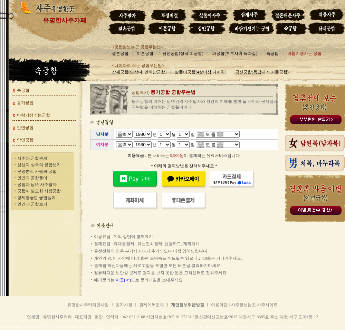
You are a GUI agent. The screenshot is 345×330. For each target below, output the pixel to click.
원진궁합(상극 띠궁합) (182, 53)
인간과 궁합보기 (32, 204)
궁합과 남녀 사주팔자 (37, 184)
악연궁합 (25, 140)
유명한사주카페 (64, 20)
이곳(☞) (123, 280)
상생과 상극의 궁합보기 (39, 164)
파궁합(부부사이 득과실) (234, 53)
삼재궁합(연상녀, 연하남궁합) (139, 72)
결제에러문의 (151, 304)
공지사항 (124, 304)
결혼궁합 (120, 53)
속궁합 (272, 53)
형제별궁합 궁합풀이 (36, 197)
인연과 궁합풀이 (32, 178)
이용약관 (219, 304)
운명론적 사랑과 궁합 (37, 171)
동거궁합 (25, 102)
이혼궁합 (145, 53)
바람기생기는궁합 (33, 115)
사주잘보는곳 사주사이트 (254, 304)
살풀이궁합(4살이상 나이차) (200, 72)
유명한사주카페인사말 (88, 304)
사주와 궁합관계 (32, 158)
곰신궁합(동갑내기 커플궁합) (262, 72)
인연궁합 (25, 127)
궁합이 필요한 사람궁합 (39, 191)
